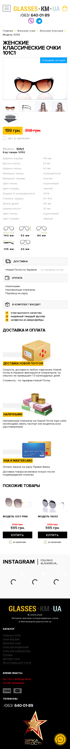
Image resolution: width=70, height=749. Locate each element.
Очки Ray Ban (11, 639)
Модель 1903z (48, 516)
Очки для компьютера (16, 651)
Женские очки (12, 643)
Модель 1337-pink (15, 516)
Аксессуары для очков (17, 662)
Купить (17, 535)
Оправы (8, 654)
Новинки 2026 (12, 635)
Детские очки (11, 658)
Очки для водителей (16, 647)
